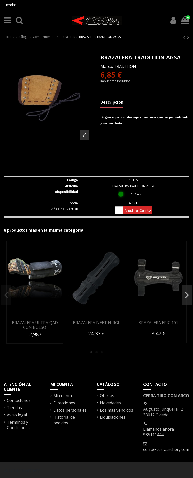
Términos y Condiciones (18, 424)
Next (187, 295)
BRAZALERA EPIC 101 (158, 322)
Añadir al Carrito (138, 210)
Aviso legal (17, 415)
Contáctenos (19, 400)
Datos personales (70, 410)
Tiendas (10, 4)
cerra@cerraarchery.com (166, 449)
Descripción (111, 102)
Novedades (110, 403)
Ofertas (107, 395)
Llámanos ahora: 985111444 (159, 432)
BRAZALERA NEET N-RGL (96, 322)
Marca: (106, 66)
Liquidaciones (112, 417)
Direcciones (64, 403)
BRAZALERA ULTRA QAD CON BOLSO (35, 325)
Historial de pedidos (64, 419)
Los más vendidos (116, 410)
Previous (6, 295)
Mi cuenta (62, 395)
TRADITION (125, 66)
